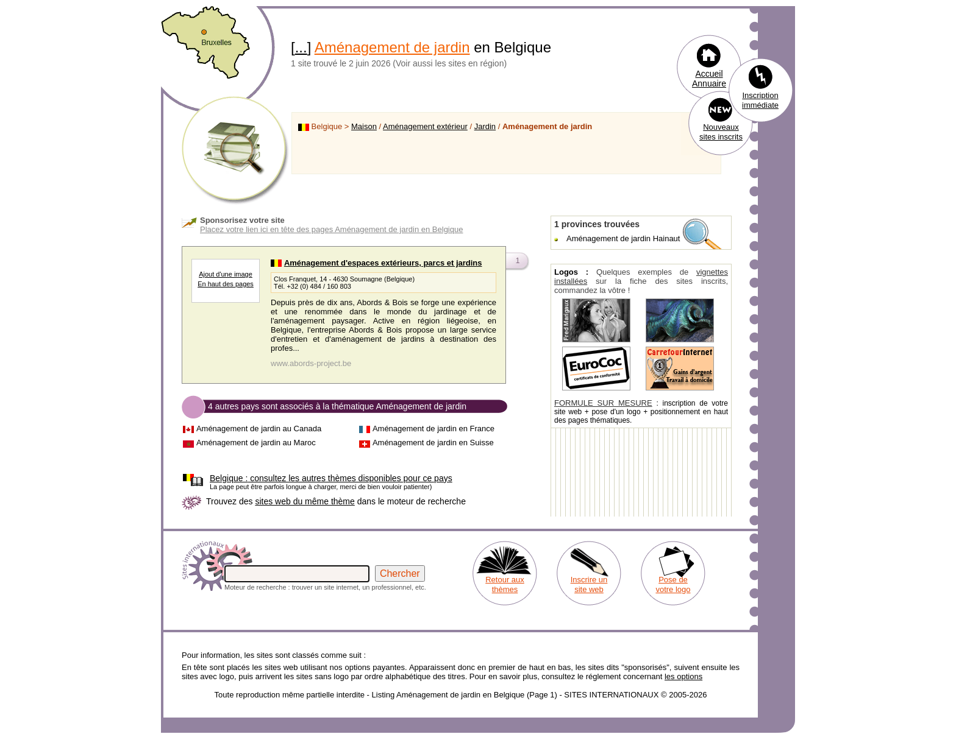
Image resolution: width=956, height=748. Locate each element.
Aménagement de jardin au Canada (258, 428)
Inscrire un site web (589, 584)
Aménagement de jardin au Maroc (256, 442)
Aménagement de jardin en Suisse (433, 442)
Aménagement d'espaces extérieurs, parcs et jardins (383, 262)
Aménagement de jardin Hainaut (623, 238)
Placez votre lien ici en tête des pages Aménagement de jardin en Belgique (331, 229)
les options (683, 676)
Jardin (485, 126)
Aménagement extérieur (425, 126)
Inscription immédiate (760, 100)
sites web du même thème (304, 501)
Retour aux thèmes (504, 584)
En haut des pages (226, 284)
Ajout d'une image (225, 274)
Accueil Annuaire (709, 78)
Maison (364, 126)
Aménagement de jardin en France (433, 428)
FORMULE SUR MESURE (603, 403)
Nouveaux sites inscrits (721, 131)
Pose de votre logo (672, 584)
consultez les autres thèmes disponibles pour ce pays (331, 478)
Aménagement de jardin (392, 47)
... (301, 47)
